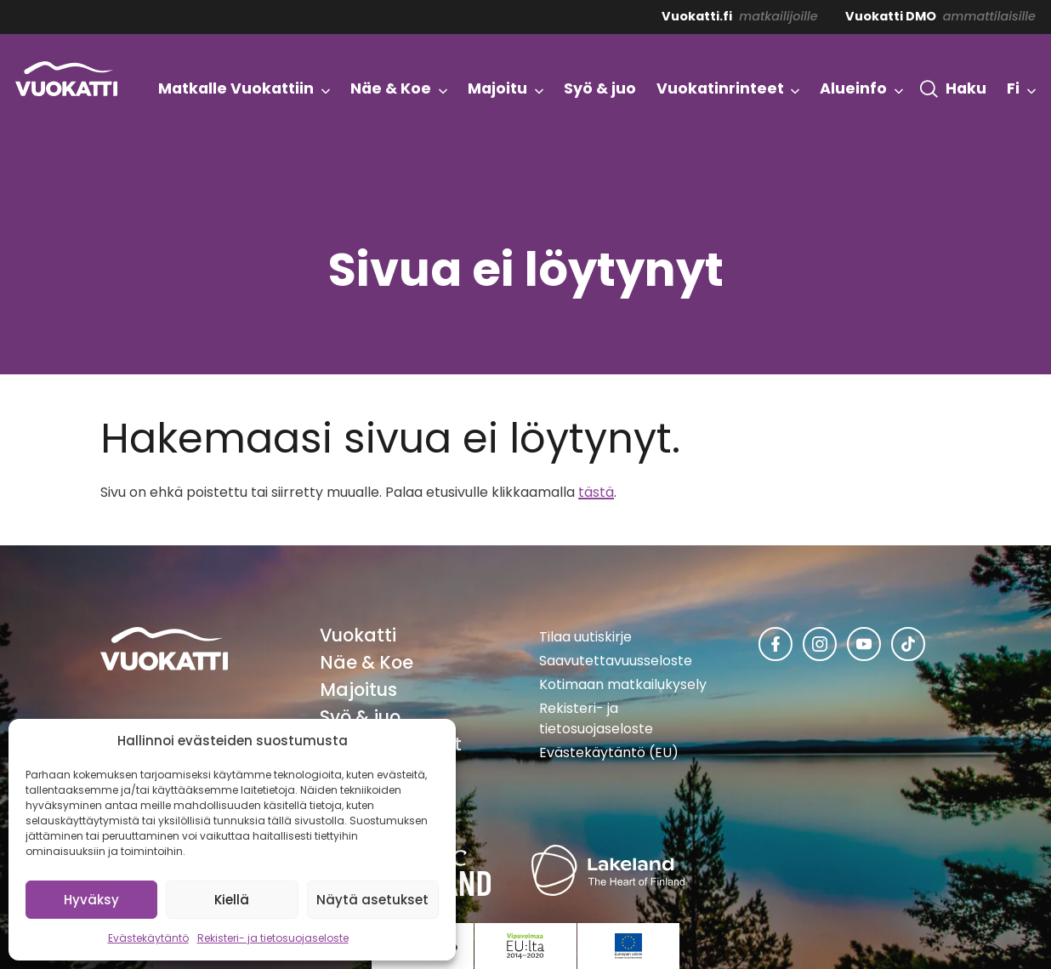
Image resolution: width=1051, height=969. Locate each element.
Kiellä (231, 900)
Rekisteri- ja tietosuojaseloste (273, 938)
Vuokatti (358, 635)
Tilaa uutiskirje (585, 637)
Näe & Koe (366, 662)
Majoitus (358, 689)
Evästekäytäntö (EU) (609, 752)
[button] (953, 89)
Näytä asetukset (372, 900)
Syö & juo (360, 716)
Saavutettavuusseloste (615, 660)
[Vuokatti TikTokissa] (908, 644)
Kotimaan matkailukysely (623, 684)
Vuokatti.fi (697, 16)
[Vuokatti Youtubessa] (864, 644)
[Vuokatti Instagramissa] (820, 644)
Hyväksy (91, 900)
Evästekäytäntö (148, 938)
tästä (596, 492)
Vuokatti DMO (890, 16)
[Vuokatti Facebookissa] (775, 644)
